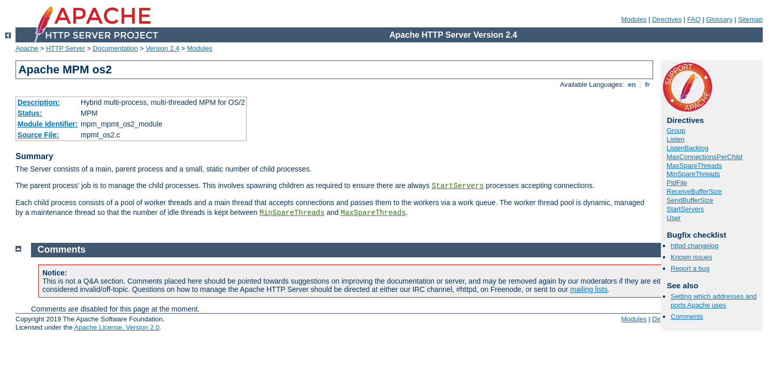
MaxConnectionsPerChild (705, 157)
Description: (39, 102)
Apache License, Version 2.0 (116, 327)
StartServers (458, 186)
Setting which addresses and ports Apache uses (714, 300)
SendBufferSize (690, 200)
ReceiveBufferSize (694, 191)
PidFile (677, 183)
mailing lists (589, 289)
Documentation (115, 48)
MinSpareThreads (292, 213)
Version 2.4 (162, 48)
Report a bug (690, 268)
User (674, 218)
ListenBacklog (687, 148)
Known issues (691, 257)
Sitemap (750, 19)
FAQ (694, 19)
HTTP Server (65, 48)
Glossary (719, 19)
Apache (27, 48)
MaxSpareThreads (373, 213)
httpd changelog (695, 246)
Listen (676, 139)
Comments (687, 316)
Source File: (38, 135)
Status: (30, 113)
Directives (667, 19)
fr (647, 84)
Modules (633, 19)
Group (676, 130)
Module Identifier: (48, 124)
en (632, 84)
